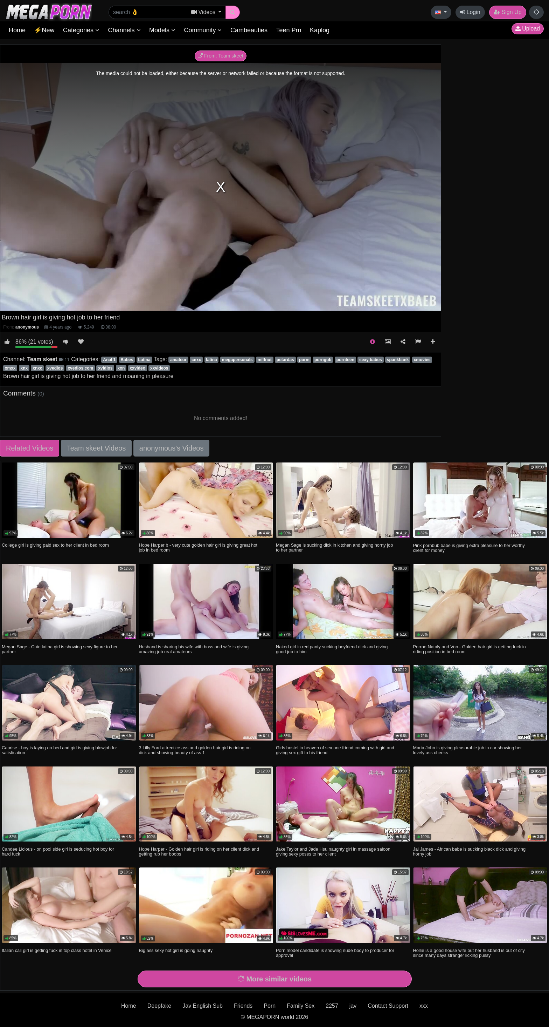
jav (352, 1006)
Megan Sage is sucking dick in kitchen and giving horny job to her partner (334, 547)
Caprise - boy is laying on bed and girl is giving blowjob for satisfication (59, 750)
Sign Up (507, 12)
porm (304, 359)
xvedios (55, 368)
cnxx (196, 359)
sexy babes (370, 359)
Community (203, 30)
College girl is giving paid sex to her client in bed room (55, 545)
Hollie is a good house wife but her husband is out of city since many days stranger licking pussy (469, 953)
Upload (527, 29)
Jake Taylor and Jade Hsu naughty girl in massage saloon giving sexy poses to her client (333, 851)
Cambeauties (248, 30)
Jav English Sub (202, 1006)
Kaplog (319, 30)
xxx (423, 1006)
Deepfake (159, 1006)
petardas (285, 359)
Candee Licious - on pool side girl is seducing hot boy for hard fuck (58, 851)
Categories (81, 30)
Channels (124, 30)
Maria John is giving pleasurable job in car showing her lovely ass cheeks (467, 750)
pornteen (345, 359)
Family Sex (300, 1006)
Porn (270, 1006)
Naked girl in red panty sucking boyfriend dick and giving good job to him (332, 649)
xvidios (105, 368)
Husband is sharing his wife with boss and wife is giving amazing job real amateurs (194, 649)
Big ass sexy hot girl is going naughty (176, 950)
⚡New (44, 30)
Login (470, 12)
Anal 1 (109, 359)
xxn (121, 368)
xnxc (37, 368)
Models (162, 30)
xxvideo (137, 368)
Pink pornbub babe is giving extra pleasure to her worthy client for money (469, 548)
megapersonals (237, 359)
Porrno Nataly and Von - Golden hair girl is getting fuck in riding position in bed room (469, 649)
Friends (243, 1006)
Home (17, 30)
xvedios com (80, 368)
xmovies (422, 359)
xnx (24, 368)
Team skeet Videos (96, 448)
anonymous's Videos (171, 448)
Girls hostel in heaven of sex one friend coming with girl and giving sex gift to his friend (335, 750)
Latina (144, 359)
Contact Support (388, 1006)
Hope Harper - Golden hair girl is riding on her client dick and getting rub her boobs (199, 851)
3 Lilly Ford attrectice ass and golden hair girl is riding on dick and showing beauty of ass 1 (195, 750)
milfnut (265, 359)
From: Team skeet (220, 56)
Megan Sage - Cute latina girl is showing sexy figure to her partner (60, 649)
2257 (332, 1006)
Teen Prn (288, 30)
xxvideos (159, 368)
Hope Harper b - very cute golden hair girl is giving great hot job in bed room (198, 547)
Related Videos (29, 448)
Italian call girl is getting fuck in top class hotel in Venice (57, 950)
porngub (323, 359)
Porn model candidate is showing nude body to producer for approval (335, 953)
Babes (126, 359)
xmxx (10, 368)
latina (211, 359)
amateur (178, 359)
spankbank (398, 359)
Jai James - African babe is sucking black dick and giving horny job (469, 851)
